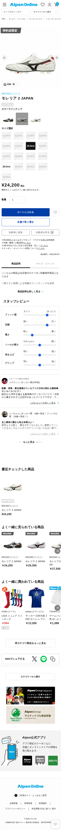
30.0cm (6, 177)
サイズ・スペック (45, 263)
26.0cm (6, 156)
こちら (28, 243)
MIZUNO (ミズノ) (11, 93)
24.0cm (6, 146)
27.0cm (30, 156)
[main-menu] (4, 5)
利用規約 (43, 803)
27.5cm (43, 156)
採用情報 (28, 803)
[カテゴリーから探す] (45, 12)
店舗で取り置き (25, 222)
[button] (4, 58)
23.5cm (43, 135)
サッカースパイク (35, 19)
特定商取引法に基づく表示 (44, 809)
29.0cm (30, 166)
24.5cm (18, 146)
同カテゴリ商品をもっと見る (30, 643)
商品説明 (15, 263)
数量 (4, 199)
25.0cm (30, 146)
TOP (3, 19)
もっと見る (28, 442)
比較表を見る (45, 232)
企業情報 (14, 803)
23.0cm (30, 135)
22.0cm (6, 135)
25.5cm (43, 146)
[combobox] (16, 12)
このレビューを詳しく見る (42, 403)
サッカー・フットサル (17, 19)
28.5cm (18, 166)
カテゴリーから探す (30, 676)
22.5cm (18, 135)
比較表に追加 (15, 232)
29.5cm (43, 166)
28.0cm (6, 166)
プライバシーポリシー (15, 809)
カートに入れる (25, 212)
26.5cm (18, 156)
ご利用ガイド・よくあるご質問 (32, 795)
